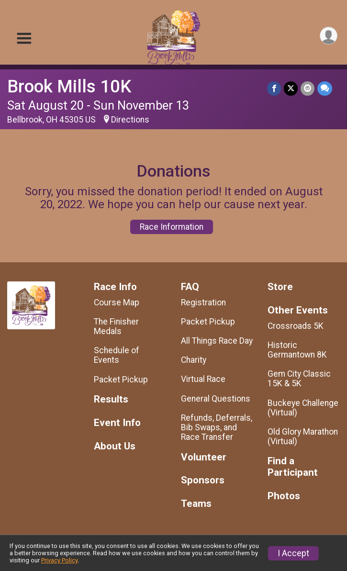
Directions (130, 119)
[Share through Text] (324, 88)
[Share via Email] (307, 88)
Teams (196, 503)
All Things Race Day (217, 341)
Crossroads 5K (296, 326)
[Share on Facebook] (274, 88)
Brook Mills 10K (69, 86)
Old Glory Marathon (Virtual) (303, 436)
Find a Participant (293, 467)
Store (280, 286)
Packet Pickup (121, 379)
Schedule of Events (116, 355)
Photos (284, 496)
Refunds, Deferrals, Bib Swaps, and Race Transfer (216, 427)
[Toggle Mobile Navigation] (24, 38)
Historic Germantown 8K (297, 349)
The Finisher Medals (116, 326)
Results (111, 399)
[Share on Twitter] (291, 88)
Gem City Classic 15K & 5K (299, 378)
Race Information (171, 227)
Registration (203, 302)
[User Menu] (328, 36)
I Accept (293, 553)
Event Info (117, 422)
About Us (114, 446)
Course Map (116, 302)
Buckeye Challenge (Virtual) (303, 407)
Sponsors (202, 480)
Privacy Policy (59, 560)
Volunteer (203, 457)
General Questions (215, 398)
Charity (193, 360)
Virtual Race (203, 379)
